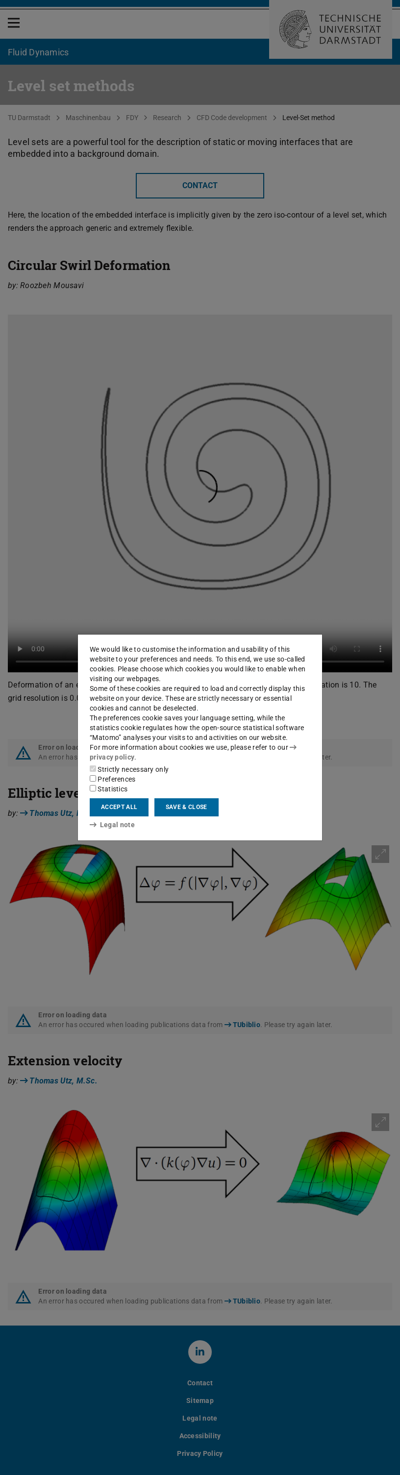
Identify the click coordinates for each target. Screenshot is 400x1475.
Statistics (108, 789)
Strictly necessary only (129, 769)
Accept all (119, 807)
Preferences (113, 779)
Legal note (112, 825)
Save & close (186, 807)
